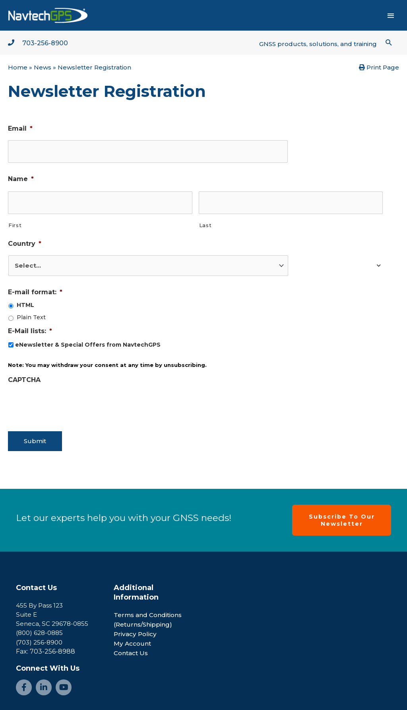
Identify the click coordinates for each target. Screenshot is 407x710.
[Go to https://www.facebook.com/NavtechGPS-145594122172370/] (24, 682)
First (14, 223)
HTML (25, 303)
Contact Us (36, 582)
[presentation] (68, 401)
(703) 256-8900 (40, 637)
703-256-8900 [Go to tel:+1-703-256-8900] (47, 44)
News (42, 69)
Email (20, 130)
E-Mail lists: (30, 329)
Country (24, 241)
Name (21, 179)
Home (17, 69)
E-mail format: (35, 290)
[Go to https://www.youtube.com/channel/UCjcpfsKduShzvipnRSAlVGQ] (64, 682)
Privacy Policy (136, 629)
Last (205, 223)
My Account (133, 638)
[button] (388, 43)
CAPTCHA (24, 378)
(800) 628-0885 (41, 627)
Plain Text (31, 316)
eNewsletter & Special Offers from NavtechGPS (88, 343)
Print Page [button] (379, 69)
